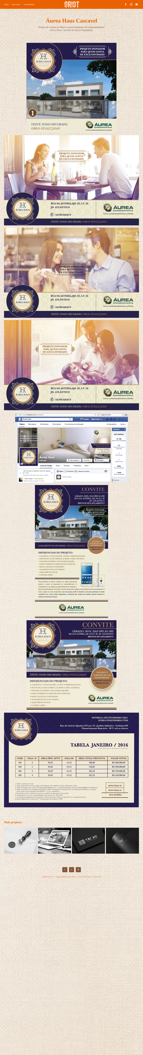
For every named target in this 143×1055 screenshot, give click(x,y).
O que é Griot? (16, 4)
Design (6, 4)
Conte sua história (29, 4)
